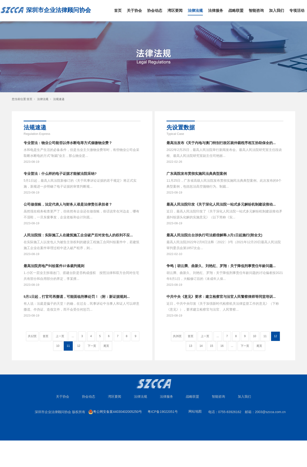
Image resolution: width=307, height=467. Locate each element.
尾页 (106, 346)
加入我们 (276, 11)
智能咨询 (256, 11)
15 (211, 346)
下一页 (92, 346)
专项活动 (296, 11)
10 (57, 346)
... (73, 336)
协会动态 (154, 11)
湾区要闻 (175, 11)
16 (221, 346)
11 (68, 346)
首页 (118, 11)
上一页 (60, 336)
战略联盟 (235, 11)
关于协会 (134, 11)
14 (201, 346)
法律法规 (195, 11)
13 (190, 346)
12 (78, 346)
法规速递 (58, 99)
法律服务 (215, 11)
